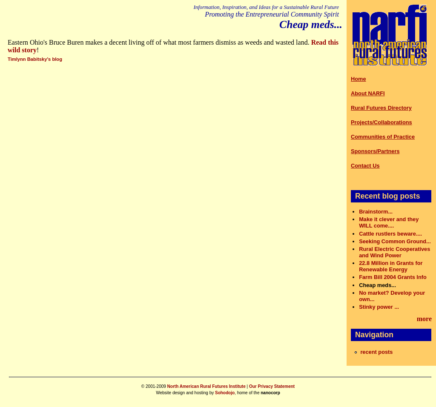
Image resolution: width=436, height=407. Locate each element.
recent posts (376, 352)
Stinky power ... (379, 307)
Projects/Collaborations (381, 122)
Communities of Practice (383, 137)
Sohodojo (225, 392)
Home (358, 79)
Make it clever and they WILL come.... (389, 222)
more (424, 318)
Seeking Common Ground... (395, 241)
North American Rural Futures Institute (206, 386)
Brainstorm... (376, 211)
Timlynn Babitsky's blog (35, 59)
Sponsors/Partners (375, 151)
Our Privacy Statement (272, 386)
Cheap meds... (377, 285)
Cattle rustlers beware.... (390, 234)
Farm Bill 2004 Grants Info (393, 277)
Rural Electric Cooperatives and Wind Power (394, 252)
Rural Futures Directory (381, 108)
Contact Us (365, 165)
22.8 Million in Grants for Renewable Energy (390, 266)
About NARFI (368, 93)
